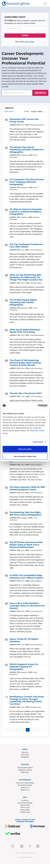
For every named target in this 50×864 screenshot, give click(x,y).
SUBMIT (25, 35)
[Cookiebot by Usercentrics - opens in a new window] (37, 405)
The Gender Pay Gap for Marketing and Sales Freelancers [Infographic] (27, 149)
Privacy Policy (25, 810)
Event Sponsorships (25, 785)
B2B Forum (25, 772)
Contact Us (25, 800)
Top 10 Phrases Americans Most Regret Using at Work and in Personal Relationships (26, 544)
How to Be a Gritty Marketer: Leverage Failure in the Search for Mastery (27, 605)
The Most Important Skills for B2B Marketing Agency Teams (27, 488)
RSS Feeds (25, 755)
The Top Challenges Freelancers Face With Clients (26, 245)
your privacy (29, 42)
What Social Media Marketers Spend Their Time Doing (25, 330)
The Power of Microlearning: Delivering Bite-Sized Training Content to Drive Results (25, 362)
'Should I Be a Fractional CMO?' (26, 393)
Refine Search (8, 111)
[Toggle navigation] (45, 3)
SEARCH (40, 92)
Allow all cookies (25, 449)
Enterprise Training (25, 770)
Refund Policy (25, 805)
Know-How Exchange (25, 803)
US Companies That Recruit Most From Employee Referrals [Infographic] (27, 182)
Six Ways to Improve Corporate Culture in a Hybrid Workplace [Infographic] (26, 211)
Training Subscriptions (25, 767)
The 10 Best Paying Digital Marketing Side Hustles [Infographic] (23, 302)
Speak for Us (25, 790)
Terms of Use (25, 807)
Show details (38, 442)
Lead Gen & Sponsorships (25, 783)
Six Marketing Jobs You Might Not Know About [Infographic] (25, 513)
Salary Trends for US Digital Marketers (24, 640)
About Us (25, 752)
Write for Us (25, 787)
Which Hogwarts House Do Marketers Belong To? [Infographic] (24, 666)
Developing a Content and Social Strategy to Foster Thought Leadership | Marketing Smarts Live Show (27, 700)
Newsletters (25, 757)
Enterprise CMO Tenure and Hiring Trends (24, 120)
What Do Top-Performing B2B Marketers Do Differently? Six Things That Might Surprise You (26, 277)
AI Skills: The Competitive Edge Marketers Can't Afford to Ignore (26, 576)
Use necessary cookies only (25, 456)
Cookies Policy (25, 812)
